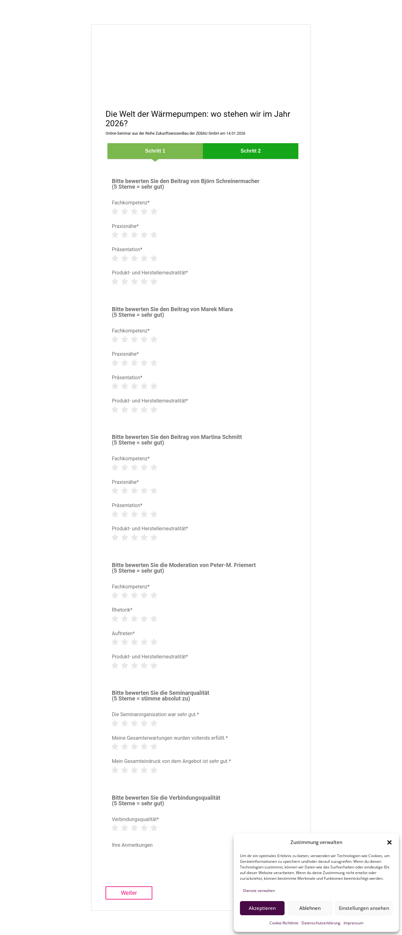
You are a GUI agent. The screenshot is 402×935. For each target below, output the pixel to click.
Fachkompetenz (131, 203)
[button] (389, 842)
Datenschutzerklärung (321, 923)
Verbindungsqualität (135, 819)
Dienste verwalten (259, 890)
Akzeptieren (262, 908)
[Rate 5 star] (153, 211)
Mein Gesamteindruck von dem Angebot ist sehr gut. (171, 761)
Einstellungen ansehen (364, 908)
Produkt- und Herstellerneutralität (150, 273)
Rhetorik (122, 610)
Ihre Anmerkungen (132, 845)
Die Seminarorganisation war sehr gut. (155, 714)
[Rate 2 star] (124, 211)
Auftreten (123, 633)
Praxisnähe (125, 226)
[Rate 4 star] (144, 211)
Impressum (353, 923)
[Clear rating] (109, 211)
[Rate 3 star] (134, 211)
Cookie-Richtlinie (283, 923)
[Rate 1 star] (114, 211)
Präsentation (127, 249)
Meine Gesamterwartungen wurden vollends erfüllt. (170, 738)
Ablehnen (310, 908)
